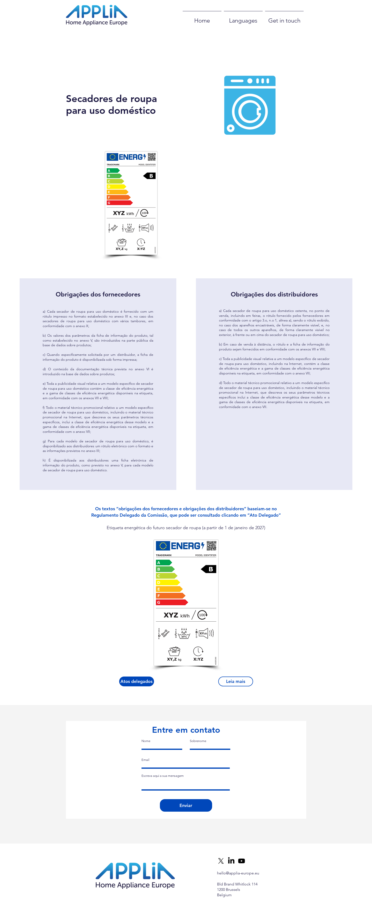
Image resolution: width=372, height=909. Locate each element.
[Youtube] (241, 861)
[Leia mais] (235, 681)
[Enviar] (186, 805)
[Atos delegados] (136, 681)
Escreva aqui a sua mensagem (162, 775)
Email (145, 759)
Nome (145, 741)
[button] (207, 196)
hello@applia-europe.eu (238, 873)
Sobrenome (198, 741)
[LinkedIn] (231, 861)
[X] (221, 861)
